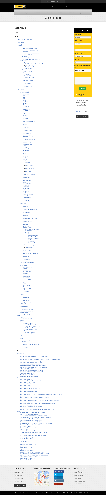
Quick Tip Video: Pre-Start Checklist (27, 382)
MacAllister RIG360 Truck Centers (30, 218)
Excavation (25, 268)
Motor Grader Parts (27, 180)
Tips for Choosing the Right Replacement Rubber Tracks (32, 452)
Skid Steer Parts (26, 185)
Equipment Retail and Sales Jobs (30, 329)
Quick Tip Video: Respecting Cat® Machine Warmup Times (32, 386)
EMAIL (76, 59)
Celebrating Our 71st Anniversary (27, 373)
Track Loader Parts (27, 179)
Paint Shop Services (27, 204)
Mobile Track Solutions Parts (29, 121)
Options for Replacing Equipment (27, 450)
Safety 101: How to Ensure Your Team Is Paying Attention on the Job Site (35, 417)
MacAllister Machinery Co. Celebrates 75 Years (30, 374)
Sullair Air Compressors (27, 85)
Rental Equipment (23, 60)
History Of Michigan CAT (28, 339)
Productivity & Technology (25, 302)
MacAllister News (20, 353)
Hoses (24, 95)
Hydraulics (25, 145)
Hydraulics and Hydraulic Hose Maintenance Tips (30, 443)
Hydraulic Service (26, 226)
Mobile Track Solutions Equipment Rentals (34, 63)
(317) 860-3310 (79, 113)
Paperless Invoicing (24, 306)
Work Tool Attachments (27, 54)
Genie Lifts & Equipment (28, 82)
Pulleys (24, 116)
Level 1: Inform (26, 300)
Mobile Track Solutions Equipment (30, 48)
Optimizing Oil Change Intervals (32, 229)
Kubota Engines (28, 78)
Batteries (24, 151)
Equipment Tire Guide (24, 441)
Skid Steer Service (26, 212)
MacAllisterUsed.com (77, 483)
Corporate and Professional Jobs (29, 324)
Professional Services (24, 252)
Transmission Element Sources (34, 233)
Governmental (23, 303)
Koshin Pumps (26, 74)
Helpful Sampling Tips (32, 236)
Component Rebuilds (29, 245)
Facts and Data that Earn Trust (26, 368)
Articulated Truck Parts (27, 176)
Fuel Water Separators (27, 157)
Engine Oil (25, 141)
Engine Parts (25, 147)
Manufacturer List (23, 69)
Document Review (24, 312)
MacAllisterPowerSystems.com (79, 477)
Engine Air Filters (26, 106)
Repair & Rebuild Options (28, 244)
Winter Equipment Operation (26, 426)
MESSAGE (77, 74)
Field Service (25, 223)
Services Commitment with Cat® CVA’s (31, 211)
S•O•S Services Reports (25, 314)
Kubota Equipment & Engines (29, 77)
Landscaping (25, 273)
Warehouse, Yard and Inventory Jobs (30, 333)
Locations (22, 320)
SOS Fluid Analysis (27, 254)
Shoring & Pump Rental (27, 68)
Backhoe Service (26, 214)
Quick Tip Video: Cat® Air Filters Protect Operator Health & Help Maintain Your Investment (39, 399)
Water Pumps (25, 115)
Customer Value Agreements (29, 248)
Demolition (25, 280)
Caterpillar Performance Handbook (27, 262)
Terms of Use (25, 346)
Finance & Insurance (24, 305)
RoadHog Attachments (27, 86)
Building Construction (27, 267)
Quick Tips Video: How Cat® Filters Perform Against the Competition (34, 397)
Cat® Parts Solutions (24, 92)
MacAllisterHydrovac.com (78, 472)
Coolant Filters (26, 132)
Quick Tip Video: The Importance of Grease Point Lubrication (32, 392)
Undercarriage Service (27, 221)
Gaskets (24, 100)
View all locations (82, 117)
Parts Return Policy (27, 201)
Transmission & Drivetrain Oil (29, 139)
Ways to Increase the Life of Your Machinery (29, 449)
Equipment (19, 45)
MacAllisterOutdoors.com (78, 475)
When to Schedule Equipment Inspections (28, 456)
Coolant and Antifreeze (27, 130)
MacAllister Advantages (25, 91)
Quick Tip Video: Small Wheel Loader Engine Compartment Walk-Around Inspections (38, 409)
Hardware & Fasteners (27, 113)
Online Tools (19, 308)
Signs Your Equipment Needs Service (28, 430)
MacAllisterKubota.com (78, 474)
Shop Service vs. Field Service (26, 429)
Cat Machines (25, 51)
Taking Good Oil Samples (33, 238)
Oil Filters (25, 159)
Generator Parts (26, 182)
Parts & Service (20, 89)
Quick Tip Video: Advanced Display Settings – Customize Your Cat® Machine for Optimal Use (39, 400)
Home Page (19, 44)
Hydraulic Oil (25, 103)
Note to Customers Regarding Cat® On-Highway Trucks (31, 371)
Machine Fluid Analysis (27, 227)
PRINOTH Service (26, 206)
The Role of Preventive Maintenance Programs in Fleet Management (34, 453)
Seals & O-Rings (26, 110)
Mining (24, 286)
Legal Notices (23, 343)
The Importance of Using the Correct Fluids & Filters (31, 424)
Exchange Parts (26, 195)
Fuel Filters (25, 160)
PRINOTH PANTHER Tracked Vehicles (31, 50)
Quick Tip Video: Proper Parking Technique (29, 402)
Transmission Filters (27, 129)
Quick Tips (19, 377)
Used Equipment (23, 56)
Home (47, 22)
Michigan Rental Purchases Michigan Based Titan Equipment (32, 365)
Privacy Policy (25, 347)
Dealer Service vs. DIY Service (26, 447)
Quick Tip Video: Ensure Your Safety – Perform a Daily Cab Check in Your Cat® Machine (38, 396)
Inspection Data (26, 256)
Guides (18, 411)
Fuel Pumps (25, 118)
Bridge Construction (27, 279)
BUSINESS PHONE (79, 47)
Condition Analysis (32, 241)
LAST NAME (77, 40)
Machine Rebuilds (29, 247)
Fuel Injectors (25, 156)
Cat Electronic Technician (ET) (26, 309)
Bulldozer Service (26, 217)
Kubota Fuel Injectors (29, 168)
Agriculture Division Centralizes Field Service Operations (32, 355)
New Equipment (23, 47)
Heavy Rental (25, 62)
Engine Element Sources (33, 235)
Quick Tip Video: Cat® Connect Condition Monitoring (31, 406)
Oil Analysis (27, 232)
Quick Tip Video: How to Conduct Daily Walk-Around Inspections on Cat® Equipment (37, 403)
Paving (24, 274)
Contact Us (22, 317)
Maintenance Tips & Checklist (26, 261)
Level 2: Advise (26, 299)
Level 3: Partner (26, 297)
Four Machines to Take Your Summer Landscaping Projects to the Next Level (36, 423)
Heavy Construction (27, 271)
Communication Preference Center (24, 39)
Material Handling (26, 285)
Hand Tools (25, 119)
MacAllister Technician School (29, 327)
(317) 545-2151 (88, 6)
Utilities (24, 289)
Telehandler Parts (26, 177)
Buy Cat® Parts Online (27, 122)
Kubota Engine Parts (27, 163)
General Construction (27, 270)
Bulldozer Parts (26, 189)
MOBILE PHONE (78, 53)
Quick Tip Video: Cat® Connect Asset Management (30, 408)
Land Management (26, 283)
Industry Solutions (23, 265)
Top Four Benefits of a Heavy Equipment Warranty (30, 418)
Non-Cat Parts (26, 200)
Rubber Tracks (26, 94)
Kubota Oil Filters (29, 165)
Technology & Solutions (22, 264)
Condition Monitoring (27, 259)
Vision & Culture (23, 335)
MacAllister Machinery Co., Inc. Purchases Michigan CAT (32, 361)
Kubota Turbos (28, 171)
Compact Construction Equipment (32, 53)
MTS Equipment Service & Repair (30, 209)
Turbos (24, 153)
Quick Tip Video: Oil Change (26, 385)
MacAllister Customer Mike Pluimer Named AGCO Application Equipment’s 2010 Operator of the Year (41, 359)
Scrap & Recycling (26, 291)
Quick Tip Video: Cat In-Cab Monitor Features (29, 389)
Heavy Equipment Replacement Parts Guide (29, 414)
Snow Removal (26, 277)
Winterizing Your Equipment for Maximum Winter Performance (33, 435)
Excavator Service (26, 215)
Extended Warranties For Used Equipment (31, 59)
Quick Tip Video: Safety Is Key (26, 379)
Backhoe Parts (26, 188)
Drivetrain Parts (26, 148)
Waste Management (27, 292)
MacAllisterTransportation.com (79, 481)
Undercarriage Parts (27, 142)
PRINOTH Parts (26, 207)
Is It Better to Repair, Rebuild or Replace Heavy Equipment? (32, 412)
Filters (24, 104)
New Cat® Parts (26, 191)
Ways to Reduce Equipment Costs (27, 438)
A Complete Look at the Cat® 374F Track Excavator (31, 420)
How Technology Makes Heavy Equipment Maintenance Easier (33, 437)
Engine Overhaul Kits (27, 162)
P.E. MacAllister (23, 341)
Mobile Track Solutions (27, 75)
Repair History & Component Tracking (30, 253)
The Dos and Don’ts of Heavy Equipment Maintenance (31, 421)
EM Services (22, 295)
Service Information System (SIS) (27, 311)
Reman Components (27, 197)
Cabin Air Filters (26, 127)
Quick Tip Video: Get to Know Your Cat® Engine (30, 388)
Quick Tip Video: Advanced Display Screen (29, 391)
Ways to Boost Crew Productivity (27, 433)
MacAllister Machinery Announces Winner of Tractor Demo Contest (34, 356)
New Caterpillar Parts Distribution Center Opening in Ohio (32, 362)
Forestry (24, 282)
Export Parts (25, 198)
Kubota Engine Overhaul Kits (31, 167)
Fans (24, 126)
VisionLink (22, 294)
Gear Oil (24, 138)
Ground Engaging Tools (27, 144)
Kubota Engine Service (27, 220)
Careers (21, 321)
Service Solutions (23, 203)
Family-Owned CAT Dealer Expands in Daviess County (31, 364)
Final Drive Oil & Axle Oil (28, 136)
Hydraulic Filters (26, 150)
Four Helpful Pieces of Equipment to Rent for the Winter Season (33, 415)
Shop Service (25, 224)
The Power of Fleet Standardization (27, 459)
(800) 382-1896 (79, 111)
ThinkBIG (25, 330)
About (18, 315)
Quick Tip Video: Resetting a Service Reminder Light (31, 380)
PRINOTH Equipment (27, 71)
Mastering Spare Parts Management (27, 458)
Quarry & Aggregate (27, 288)
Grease (24, 107)
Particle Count (31, 239)
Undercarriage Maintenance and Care (28, 440)
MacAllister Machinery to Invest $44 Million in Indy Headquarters (33, 367)
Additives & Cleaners (27, 135)
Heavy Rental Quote (29, 65)
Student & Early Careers (28, 323)
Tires (24, 98)
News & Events (23, 337)
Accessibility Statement (22, 41)
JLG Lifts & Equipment (27, 83)
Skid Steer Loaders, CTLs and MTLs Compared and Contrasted (33, 432)
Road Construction (26, 276)
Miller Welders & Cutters (28, 72)
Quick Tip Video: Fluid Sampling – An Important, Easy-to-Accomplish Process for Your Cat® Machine (41, 394)
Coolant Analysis (28, 230)
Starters (24, 154)
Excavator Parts (26, 186)
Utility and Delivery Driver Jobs (29, 332)
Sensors (24, 97)
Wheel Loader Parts (27, 183)
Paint (24, 112)
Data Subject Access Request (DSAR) (31, 344)
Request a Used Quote (27, 318)
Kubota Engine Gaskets (30, 170)
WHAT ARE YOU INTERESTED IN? (82, 66)
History (21, 338)
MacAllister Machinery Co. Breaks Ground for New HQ (31, 370)
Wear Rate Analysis (32, 242)
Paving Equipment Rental (30, 66)
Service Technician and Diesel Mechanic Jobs (32, 326)
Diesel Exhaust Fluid (27, 133)
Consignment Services (27, 57)
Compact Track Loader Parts (29, 174)
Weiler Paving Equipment (28, 80)
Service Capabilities (27, 250)
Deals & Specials (20, 42)
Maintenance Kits (26, 109)
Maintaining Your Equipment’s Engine (28, 444)
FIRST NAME (77, 34)
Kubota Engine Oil (29, 173)
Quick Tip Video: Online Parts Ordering (28, 383)
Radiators (25, 124)
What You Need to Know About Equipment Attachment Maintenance (34, 455)
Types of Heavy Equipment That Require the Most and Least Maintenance (35, 446)
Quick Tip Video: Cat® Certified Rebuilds (28, 405)
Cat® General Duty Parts (28, 194)
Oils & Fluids (25, 101)
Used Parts (25, 192)
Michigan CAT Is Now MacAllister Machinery (29, 376)
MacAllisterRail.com (77, 478)
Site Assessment (26, 258)
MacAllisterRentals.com (78, 480)
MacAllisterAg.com (77, 471)
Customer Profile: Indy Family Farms (27, 358)
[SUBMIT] (82, 88)
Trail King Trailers (26, 88)
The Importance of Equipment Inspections (28, 427)
